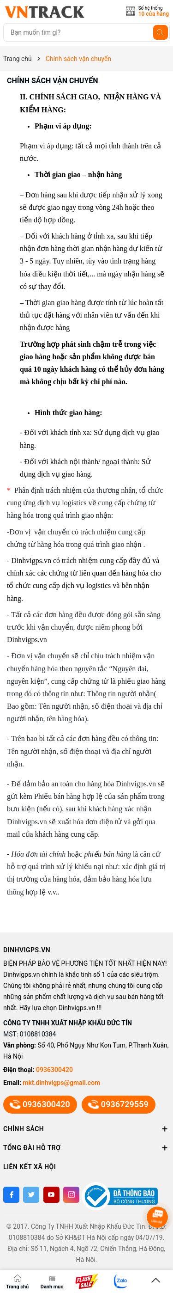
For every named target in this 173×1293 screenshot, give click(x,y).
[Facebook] (11, 1195)
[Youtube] (51, 1195)
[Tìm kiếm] (160, 32)
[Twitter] (31, 1195)
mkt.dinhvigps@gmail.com (61, 1082)
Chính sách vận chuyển (52, 80)
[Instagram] (71, 1195)
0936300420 (54, 1069)
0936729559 (119, 1104)
